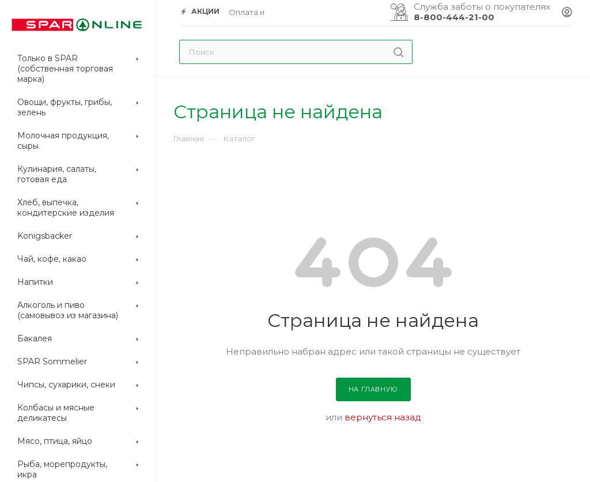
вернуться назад (383, 417)
